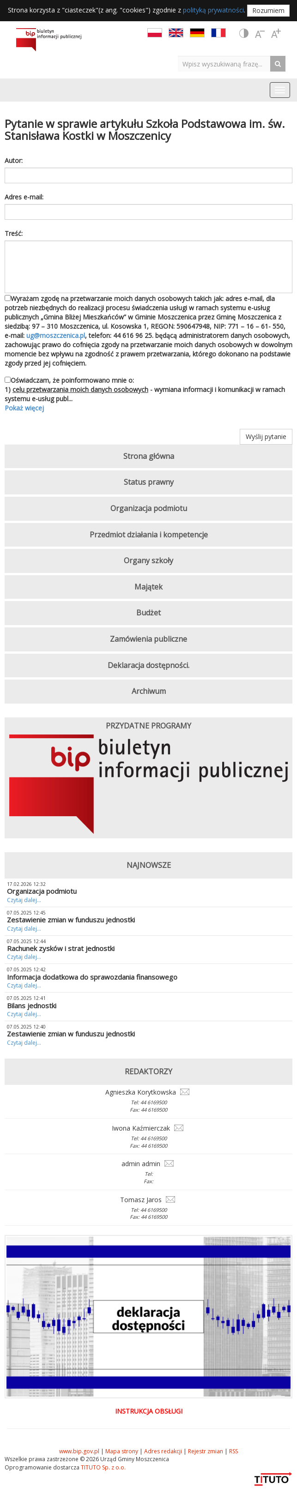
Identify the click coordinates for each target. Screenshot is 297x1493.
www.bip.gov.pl (79, 1451)
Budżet (148, 613)
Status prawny (149, 482)
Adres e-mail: (24, 197)
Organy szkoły (148, 560)
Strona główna (148, 456)
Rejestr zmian (205, 1451)
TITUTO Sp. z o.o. (102, 1467)
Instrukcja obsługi (148, 1411)
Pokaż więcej (24, 407)
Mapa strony (121, 1451)
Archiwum (149, 691)
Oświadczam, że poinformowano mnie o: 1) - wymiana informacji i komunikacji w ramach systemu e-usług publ (148, 394)
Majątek (148, 587)
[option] (148, 786)
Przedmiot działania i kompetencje (149, 535)
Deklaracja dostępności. (148, 665)
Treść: (14, 233)
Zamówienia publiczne (148, 639)
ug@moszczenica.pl (55, 335)
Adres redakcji (163, 1451)
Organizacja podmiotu (148, 508)
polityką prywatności (213, 10)
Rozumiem (268, 10)
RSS (233, 1451)
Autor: (14, 160)
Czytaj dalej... (24, 900)
